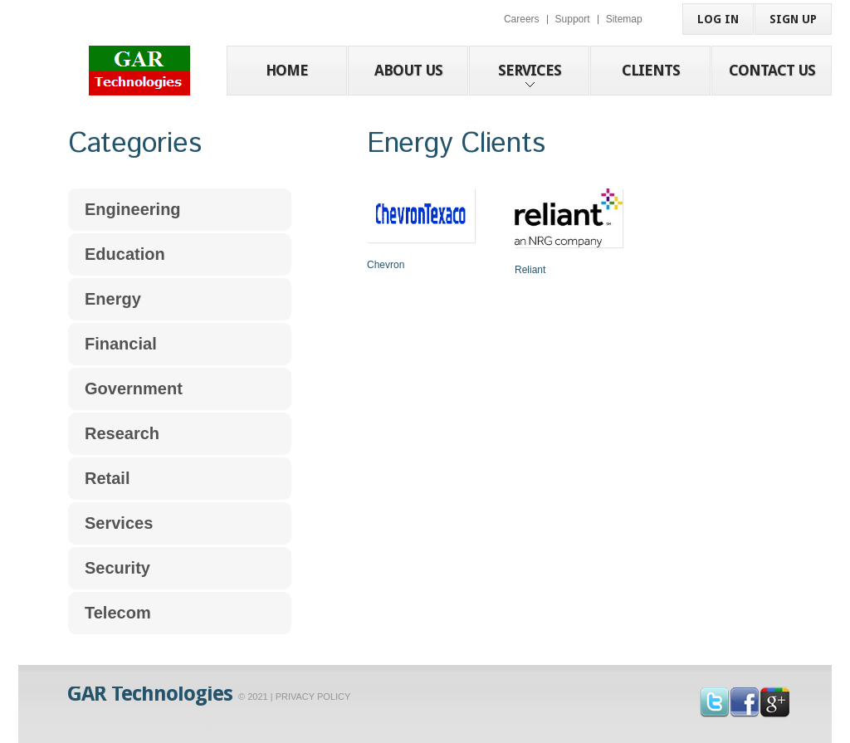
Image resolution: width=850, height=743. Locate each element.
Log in (718, 19)
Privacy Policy (313, 696)
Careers (522, 19)
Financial (121, 344)
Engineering (133, 209)
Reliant (530, 270)
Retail (107, 478)
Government (134, 388)
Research (122, 433)
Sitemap (624, 19)
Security (117, 568)
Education (125, 254)
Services (119, 523)
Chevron (385, 265)
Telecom (118, 613)
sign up (793, 19)
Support (572, 19)
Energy (113, 299)
